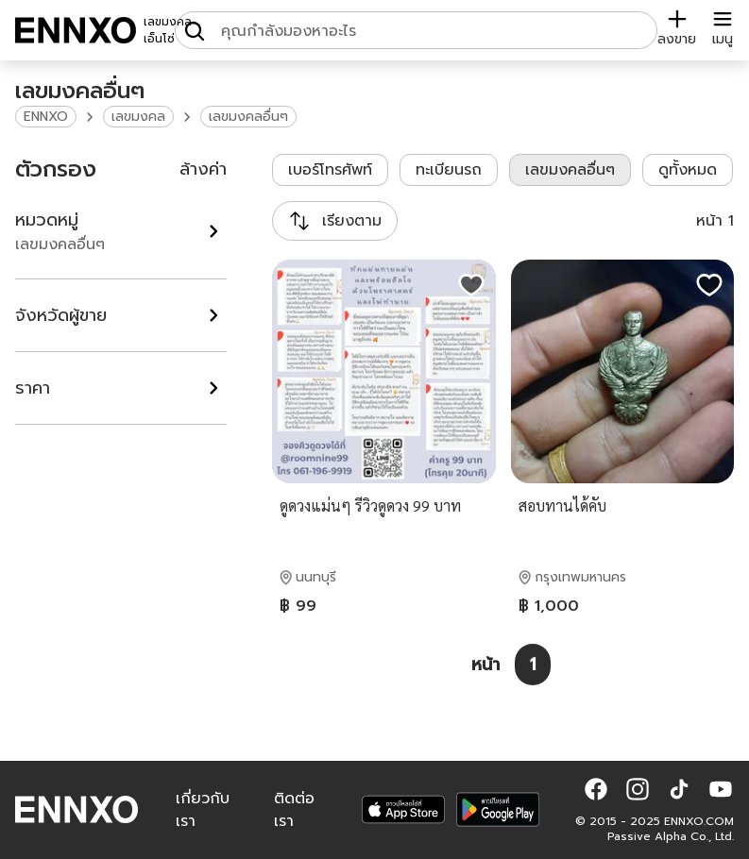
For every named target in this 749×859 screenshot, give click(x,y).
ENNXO (46, 116)
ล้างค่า (203, 169)
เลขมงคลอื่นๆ (248, 116)
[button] (596, 789)
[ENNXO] (75, 30)
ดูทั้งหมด (687, 170)
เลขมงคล (138, 116)
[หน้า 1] (533, 664)
